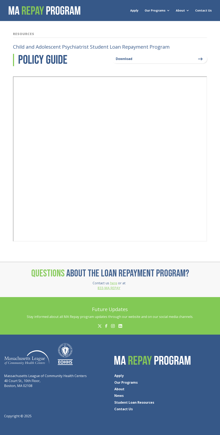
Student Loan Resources (134, 402)
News (119, 395)
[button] (158, 10)
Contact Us (203, 10)
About (180, 10)
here (113, 283)
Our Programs (155, 10)
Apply (134, 10)
